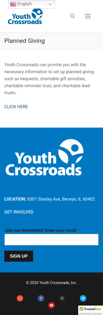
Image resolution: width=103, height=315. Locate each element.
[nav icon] (88, 16)
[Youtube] (51, 305)
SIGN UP (19, 256)
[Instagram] (62, 298)
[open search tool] (72, 16)
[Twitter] (83, 298)
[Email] (20, 298)
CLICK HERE (16, 106)
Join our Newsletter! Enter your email (42, 230)
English (21, 4)
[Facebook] (41, 298)
